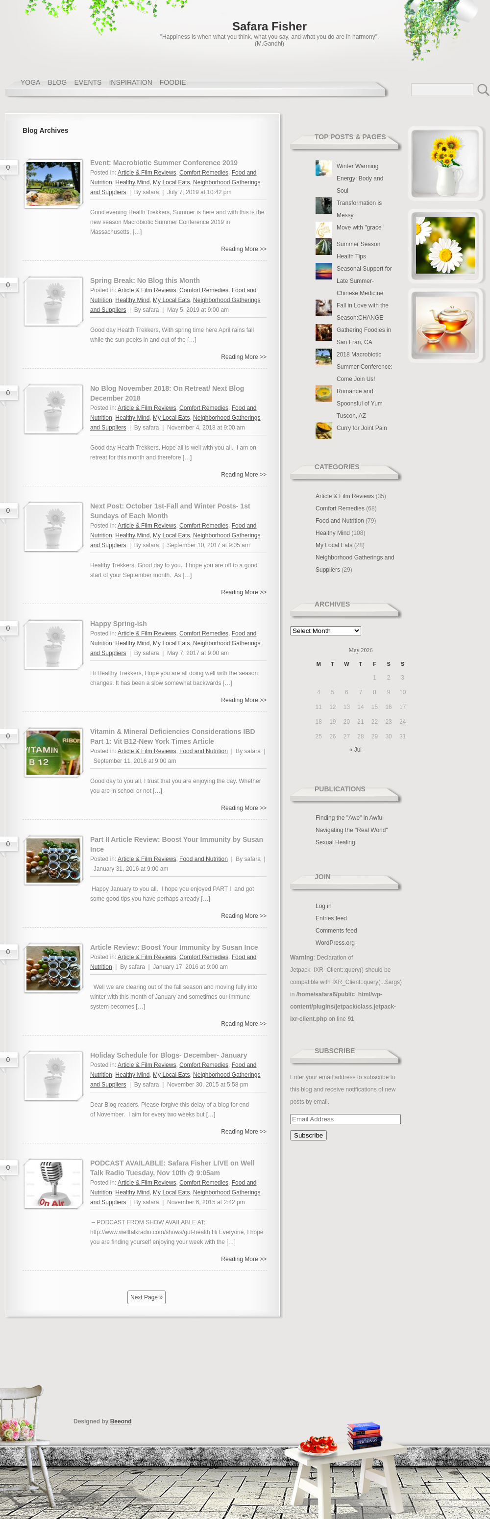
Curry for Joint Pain (362, 428)
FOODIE (173, 82)
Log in (324, 906)
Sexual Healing (335, 842)
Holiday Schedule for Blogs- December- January (168, 1055)
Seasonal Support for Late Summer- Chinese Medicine (364, 281)
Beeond (121, 1421)
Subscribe (335, 1051)
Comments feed (336, 930)
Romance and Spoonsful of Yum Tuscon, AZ (360, 403)
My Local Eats (171, 182)
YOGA (30, 82)
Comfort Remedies (203, 172)
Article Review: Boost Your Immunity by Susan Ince (174, 947)
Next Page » (146, 1297)
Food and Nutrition (203, 751)
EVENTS (87, 82)
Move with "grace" (360, 227)
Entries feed (331, 918)
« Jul (355, 749)
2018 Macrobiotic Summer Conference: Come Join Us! (364, 366)
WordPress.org (335, 942)
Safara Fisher (269, 26)
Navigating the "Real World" (352, 830)
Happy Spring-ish (118, 624)
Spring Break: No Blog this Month (145, 280)
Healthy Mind (132, 182)
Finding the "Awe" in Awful (350, 817)
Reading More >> (244, 249)
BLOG (57, 82)
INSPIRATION (130, 82)
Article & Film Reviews (147, 172)
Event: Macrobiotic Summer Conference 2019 (164, 163)
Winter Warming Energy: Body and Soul (360, 178)
